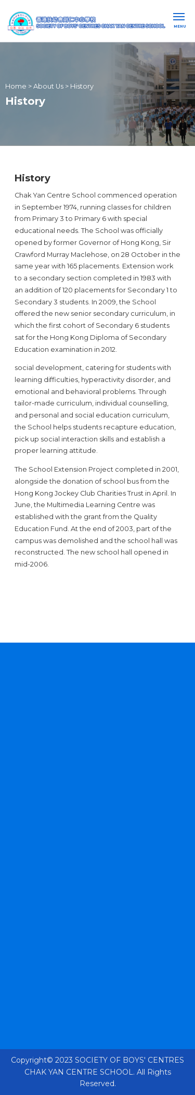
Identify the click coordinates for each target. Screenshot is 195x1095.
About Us (48, 86)
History (82, 86)
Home (16, 86)
